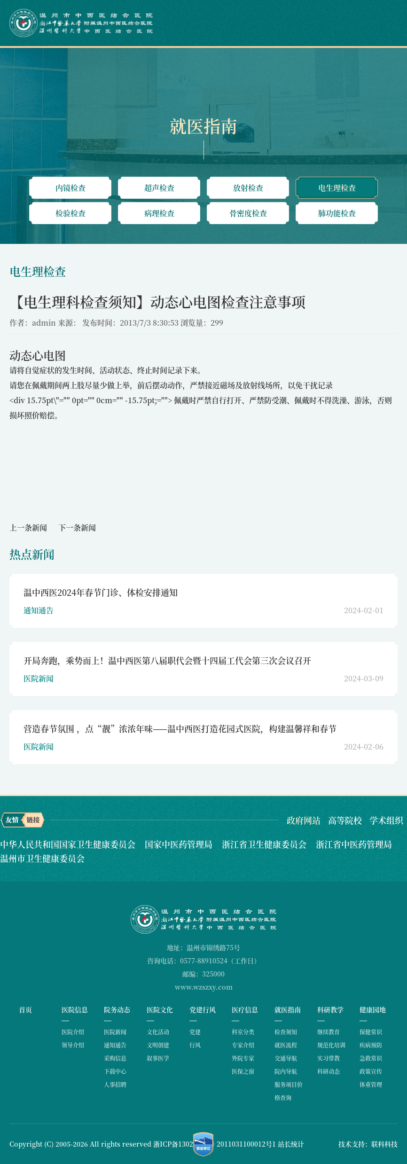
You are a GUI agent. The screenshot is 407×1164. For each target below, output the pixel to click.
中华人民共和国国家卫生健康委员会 (69, 844)
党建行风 (202, 1009)
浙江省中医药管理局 (354, 844)
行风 (195, 1045)
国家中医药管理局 (180, 844)
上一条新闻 (28, 527)
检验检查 (70, 213)
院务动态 (117, 1009)
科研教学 (330, 1009)
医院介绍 (73, 1032)
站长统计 (291, 1143)
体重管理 (371, 1084)
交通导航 (285, 1058)
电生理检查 (337, 187)
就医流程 (285, 1045)
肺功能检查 (337, 213)
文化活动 (158, 1032)
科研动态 (328, 1071)
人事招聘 (115, 1084)
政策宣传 (371, 1071)
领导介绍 (73, 1045)
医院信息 (75, 1009)
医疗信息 (245, 1009)
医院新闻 (115, 1032)
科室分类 (243, 1032)
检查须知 (285, 1032)
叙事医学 (158, 1058)
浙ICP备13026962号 (184, 1143)
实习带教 (328, 1058)
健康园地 (373, 1009)
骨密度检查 (248, 213)
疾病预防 (371, 1045)
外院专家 (243, 1058)
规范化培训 (331, 1045)
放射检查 (248, 187)
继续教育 (328, 1032)
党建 (195, 1032)
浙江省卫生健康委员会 (265, 844)
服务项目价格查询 (288, 1091)
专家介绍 (243, 1045)
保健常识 (371, 1032)
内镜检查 (70, 187)
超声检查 (159, 187)
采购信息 (115, 1058)
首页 (25, 1009)
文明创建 (158, 1045)
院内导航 (285, 1071)
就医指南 (287, 1009)
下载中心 (115, 1071)
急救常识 (371, 1058)
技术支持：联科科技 (368, 1143)
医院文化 (160, 1009)
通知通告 (115, 1045)
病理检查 (159, 213)
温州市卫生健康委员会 (42, 858)
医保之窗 (243, 1071)
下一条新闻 (77, 527)
